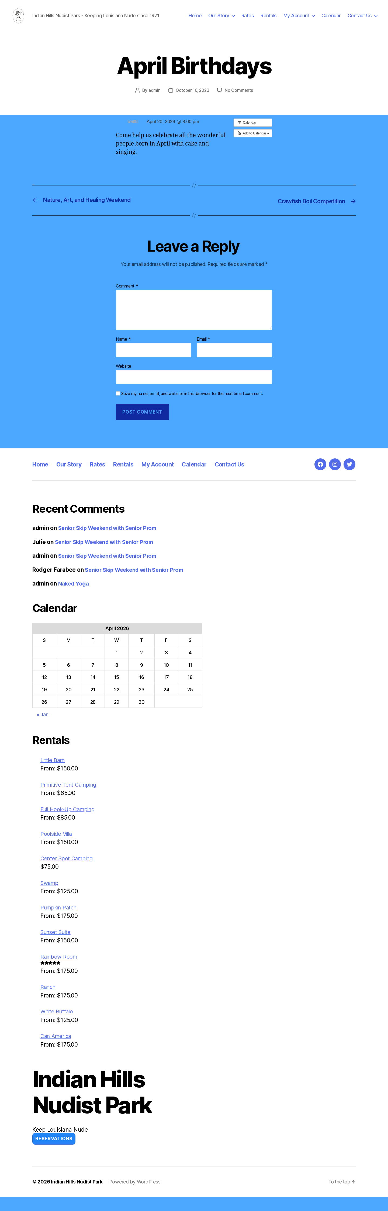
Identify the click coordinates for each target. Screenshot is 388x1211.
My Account (296, 19)
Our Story (218, 19)
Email (203, 347)
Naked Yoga (74, 591)
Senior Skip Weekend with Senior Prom (110, 535)
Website (123, 373)
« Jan (42, 722)
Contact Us (360, 19)
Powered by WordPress (136, 1196)
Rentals (269, 19)
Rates (247, 19)
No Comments (240, 98)
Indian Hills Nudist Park (77, 1196)
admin (153, 98)
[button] (253, 141)
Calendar (331, 19)
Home (195, 19)
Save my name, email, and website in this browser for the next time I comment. (192, 401)
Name (123, 347)
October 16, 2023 (192, 98)
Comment (127, 293)
